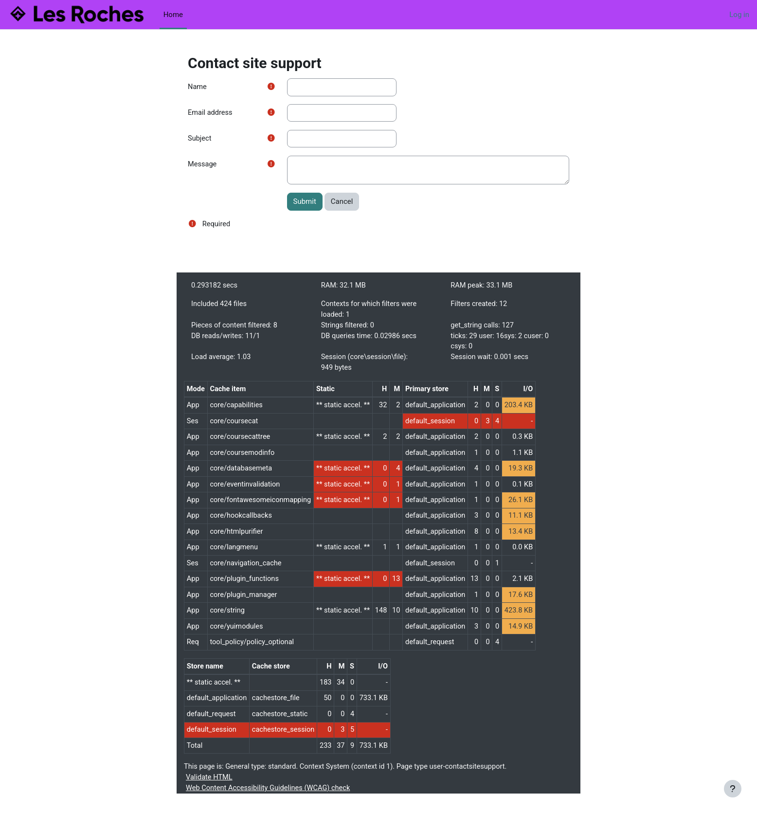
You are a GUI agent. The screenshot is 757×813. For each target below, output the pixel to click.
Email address (211, 113)
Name (197, 87)
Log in (739, 14)
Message (202, 165)
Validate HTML (210, 788)
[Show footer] (732, 788)
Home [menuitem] (173, 14)
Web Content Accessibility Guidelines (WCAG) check (270, 799)
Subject (200, 139)
